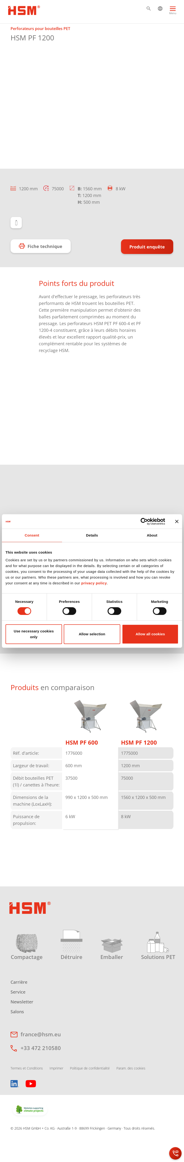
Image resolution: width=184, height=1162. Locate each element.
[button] (148, 8)
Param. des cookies (130, 1092)
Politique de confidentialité (90, 1092)
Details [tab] (92, 535)
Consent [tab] (32, 535)
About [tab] (152, 535)
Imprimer (56, 1092)
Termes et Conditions (27, 1092)
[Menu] (172, 12)
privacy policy (94, 583)
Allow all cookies (150, 634)
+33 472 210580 (41, 1072)
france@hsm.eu (41, 1058)
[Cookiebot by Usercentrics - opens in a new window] (144, 521)
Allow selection (92, 634)
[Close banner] (176, 521)
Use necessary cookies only (34, 634)
